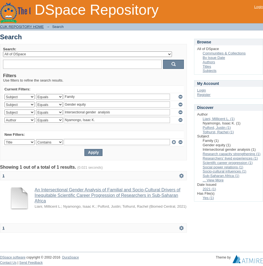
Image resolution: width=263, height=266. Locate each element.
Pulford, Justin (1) (217, 128)
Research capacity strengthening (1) (232, 154)
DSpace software (12, 257)
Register (203, 95)
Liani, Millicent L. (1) (219, 119)
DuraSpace (70, 257)
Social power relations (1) (223, 167)
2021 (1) (209, 189)
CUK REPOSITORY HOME (22, 27)
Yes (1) (208, 198)
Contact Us (8, 263)
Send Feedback (31, 263)
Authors (209, 62)
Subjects (209, 71)
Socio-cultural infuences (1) (224, 171)
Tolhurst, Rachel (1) (218, 132)
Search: (9, 49)
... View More (213, 180)
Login (258, 7)
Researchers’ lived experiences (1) (230, 158)
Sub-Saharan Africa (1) (221, 176)
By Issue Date (214, 58)
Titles (207, 66)
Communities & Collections (224, 53)
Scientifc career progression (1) (228, 163)
